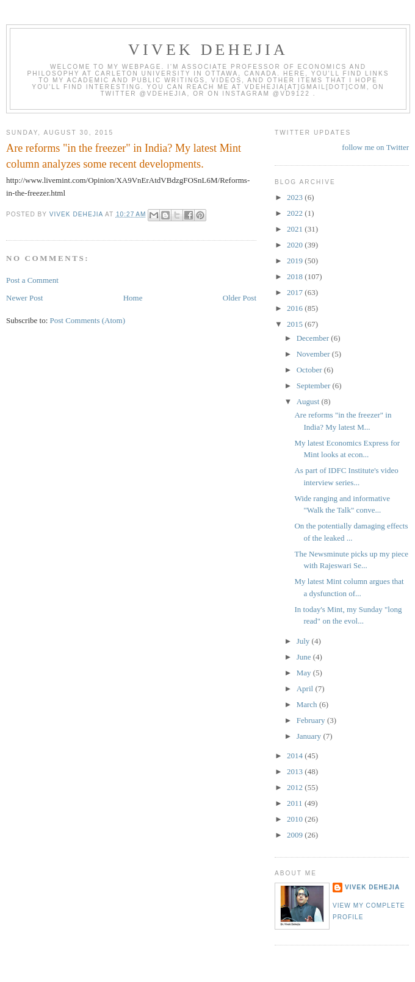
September (315, 385)
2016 (296, 308)
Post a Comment (32, 280)
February (312, 720)
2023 (296, 197)
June (305, 656)
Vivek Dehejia (372, 887)
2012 (296, 787)
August (309, 401)
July (304, 641)
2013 (296, 771)
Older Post (239, 297)
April (306, 688)
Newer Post (24, 297)
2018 (296, 276)
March (308, 704)
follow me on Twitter (375, 147)
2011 (296, 803)
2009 (296, 834)
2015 (296, 324)
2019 (296, 260)
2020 (296, 244)
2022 (296, 213)
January (310, 736)
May (305, 672)
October (310, 369)
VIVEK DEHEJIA (208, 50)
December (314, 338)
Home (133, 297)
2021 (296, 228)
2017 (296, 292)
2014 (296, 755)
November (314, 353)
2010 (296, 819)
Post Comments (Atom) (88, 320)
